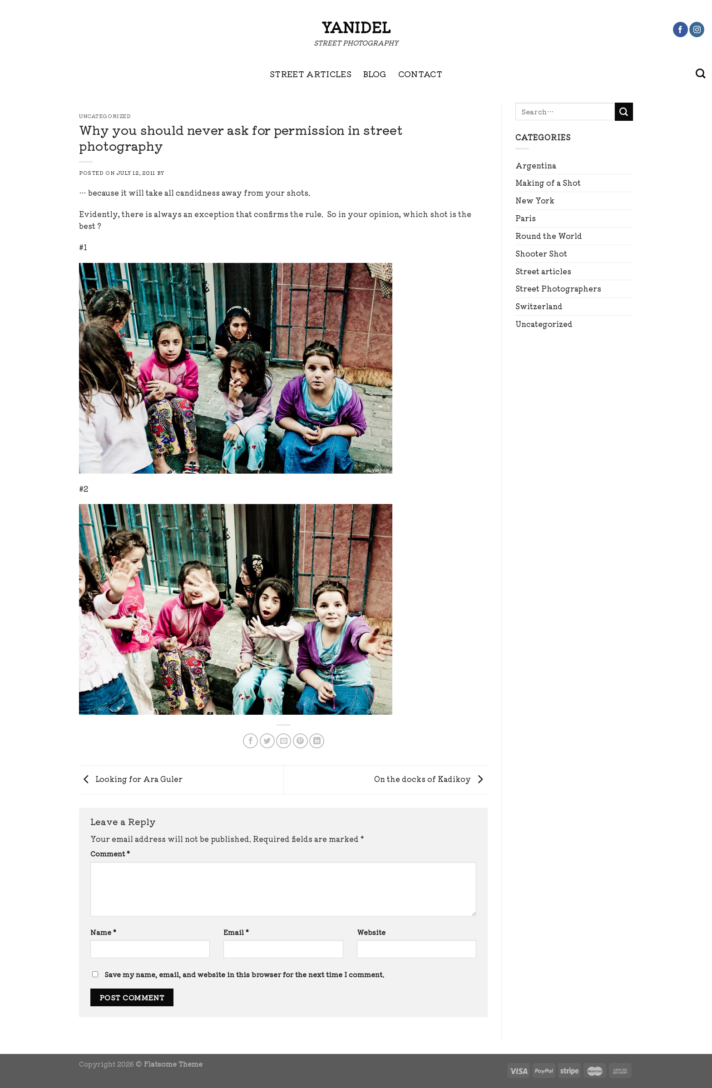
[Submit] (624, 112)
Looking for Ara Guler (131, 778)
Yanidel (356, 27)
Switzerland (539, 306)
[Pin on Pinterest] (300, 740)
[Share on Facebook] (250, 740)
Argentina (535, 165)
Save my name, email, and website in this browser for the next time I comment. (244, 974)
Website (371, 932)
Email (236, 932)
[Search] (700, 73)
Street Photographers (558, 288)
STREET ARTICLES (310, 73)
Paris (525, 218)
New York (534, 200)
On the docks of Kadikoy (431, 778)
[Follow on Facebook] (680, 29)
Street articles (543, 271)
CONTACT (420, 73)
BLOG (374, 73)
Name (103, 932)
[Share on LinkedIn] (316, 740)
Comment (110, 853)
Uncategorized (544, 323)
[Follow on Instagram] (696, 29)
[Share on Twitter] (267, 740)
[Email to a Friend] (283, 740)
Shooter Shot (541, 253)
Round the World (548, 235)
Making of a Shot (548, 182)
